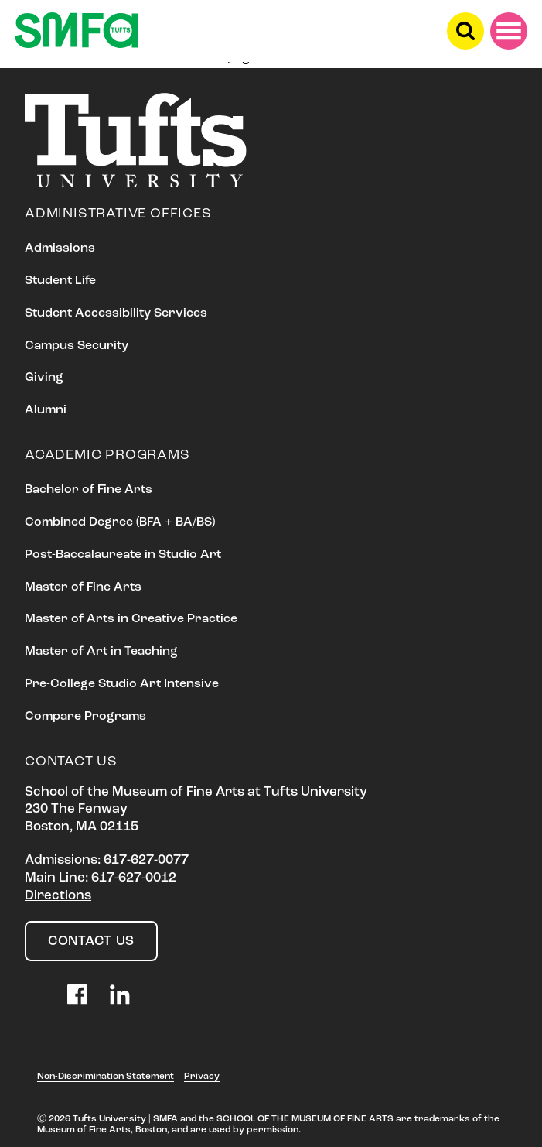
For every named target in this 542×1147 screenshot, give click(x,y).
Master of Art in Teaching (101, 651)
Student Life (60, 281)
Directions (58, 895)
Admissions (60, 248)
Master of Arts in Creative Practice (131, 619)
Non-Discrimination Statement (105, 1076)
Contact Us (91, 941)
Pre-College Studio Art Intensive (122, 684)
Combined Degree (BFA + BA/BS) (120, 522)
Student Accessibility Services (116, 313)
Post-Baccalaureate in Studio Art (123, 555)
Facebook (77, 994)
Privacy (202, 1076)
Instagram (35, 994)
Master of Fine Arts (83, 587)
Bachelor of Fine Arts (88, 490)
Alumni (45, 410)
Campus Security (76, 346)
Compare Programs (85, 716)
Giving (44, 377)
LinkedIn (120, 994)
